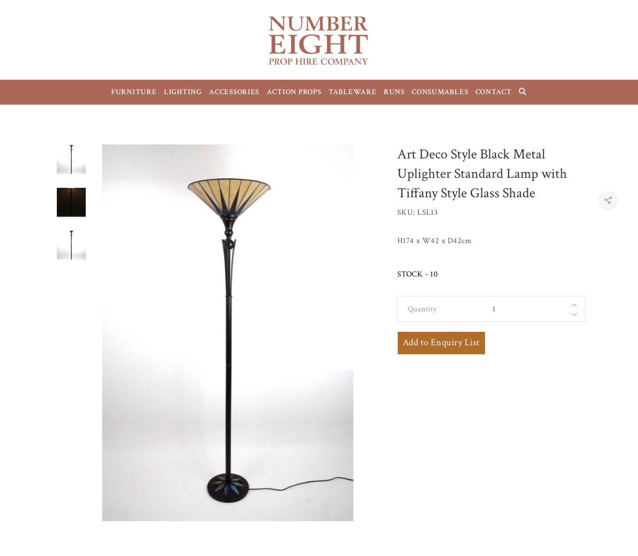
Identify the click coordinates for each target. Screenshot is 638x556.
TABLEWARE (352, 92)
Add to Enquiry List (441, 342)
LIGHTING (183, 92)
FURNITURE (134, 92)
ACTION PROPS (294, 92)
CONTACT (494, 92)
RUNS (394, 92)
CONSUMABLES (440, 92)
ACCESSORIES (234, 92)
